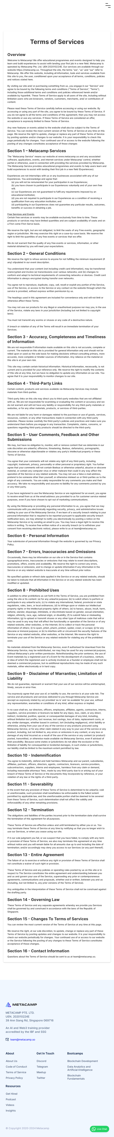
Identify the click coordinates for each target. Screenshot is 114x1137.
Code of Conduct (16, 1066)
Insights (11, 1110)
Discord (41, 1061)
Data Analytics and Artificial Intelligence (79, 1068)
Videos (10, 1105)
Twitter (41, 1077)
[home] (23, 5)
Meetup (41, 1072)
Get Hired (11, 1093)
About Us (11, 1061)
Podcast (11, 1099)
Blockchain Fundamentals (76, 1077)
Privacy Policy (14, 1077)
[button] (108, 5)
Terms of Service (16, 1072)
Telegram (42, 1066)
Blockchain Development (82, 1061)
